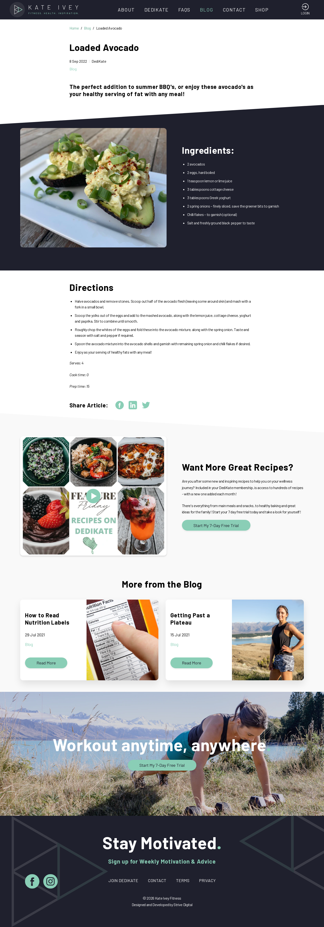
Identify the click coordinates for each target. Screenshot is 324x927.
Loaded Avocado (109, 28)
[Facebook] (32, 882)
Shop (261, 9)
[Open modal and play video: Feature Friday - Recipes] (93, 496)
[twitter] (146, 405)
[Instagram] (50, 882)
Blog (206, 9)
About (126, 9)
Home (74, 28)
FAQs (184, 9)
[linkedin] (133, 405)
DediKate (156, 9)
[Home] (46, 9)
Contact (234, 9)
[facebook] (119, 405)
